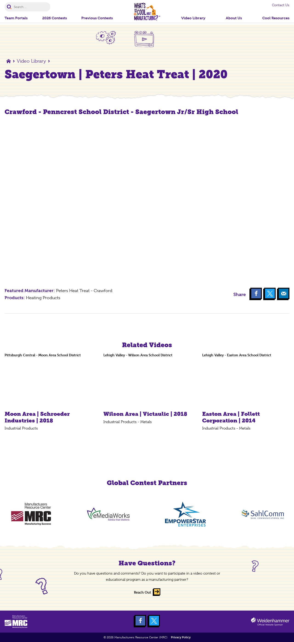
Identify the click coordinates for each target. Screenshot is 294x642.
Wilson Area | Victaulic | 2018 (145, 413)
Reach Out (142, 592)
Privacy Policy (181, 637)
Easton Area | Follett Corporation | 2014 (231, 417)
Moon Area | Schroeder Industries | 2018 (37, 417)
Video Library (31, 61)
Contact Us (280, 5)
